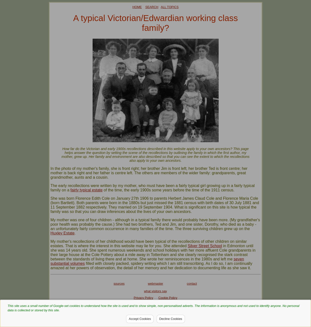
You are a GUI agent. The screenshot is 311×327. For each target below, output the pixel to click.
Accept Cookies (140, 319)
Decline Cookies (170, 319)
